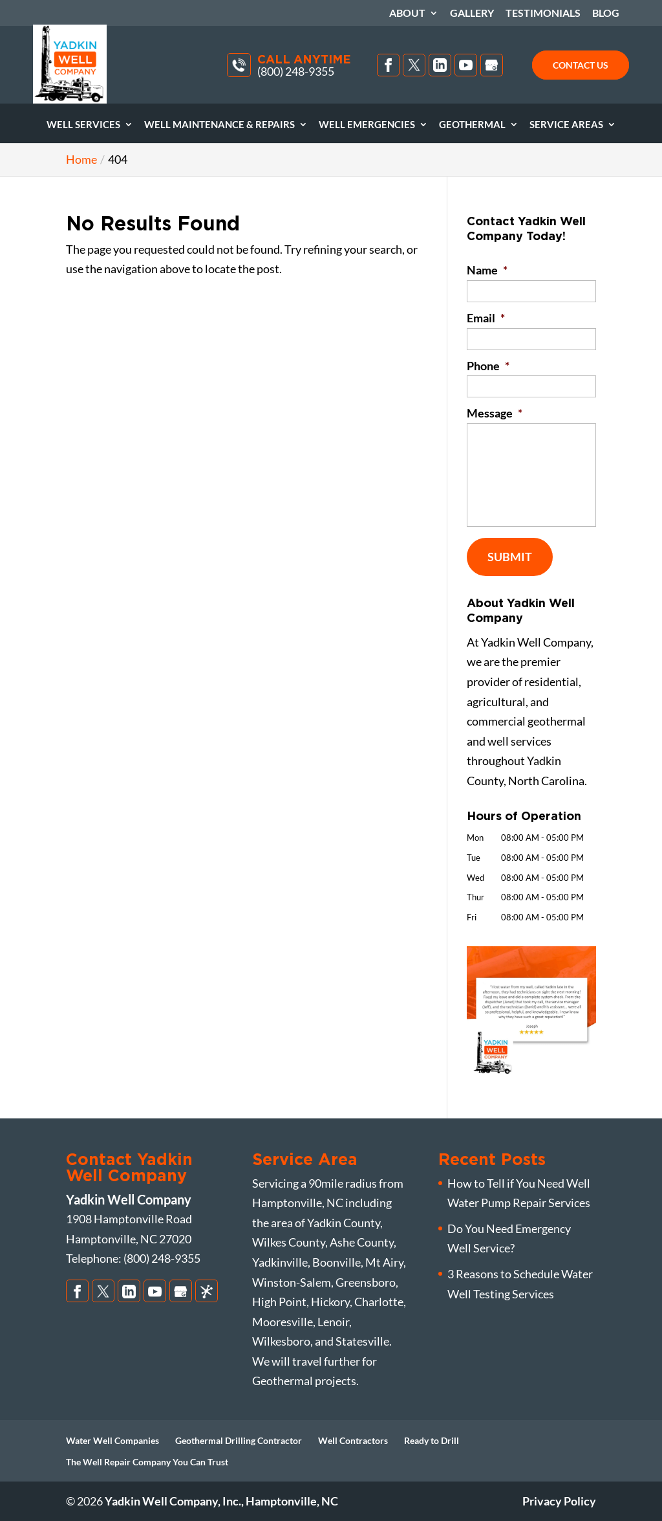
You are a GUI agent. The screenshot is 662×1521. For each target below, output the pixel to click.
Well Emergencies (367, 125)
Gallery (472, 13)
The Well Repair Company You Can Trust (147, 1461)
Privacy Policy (559, 1501)
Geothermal (472, 125)
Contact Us (580, 65)
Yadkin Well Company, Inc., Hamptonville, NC (221, 1501)
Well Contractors (353, 1440)
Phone (488, 366)
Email (486, 318)
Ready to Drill (431, 1440)
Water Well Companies (112, 1440)
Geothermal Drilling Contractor (238, 1440)
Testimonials (543, 13)
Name (487, 270)
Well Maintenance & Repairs (219, 125)
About (407, 13)
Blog (605, 13)
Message (494, 413)
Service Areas (566, 125)
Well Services (83, 125)
